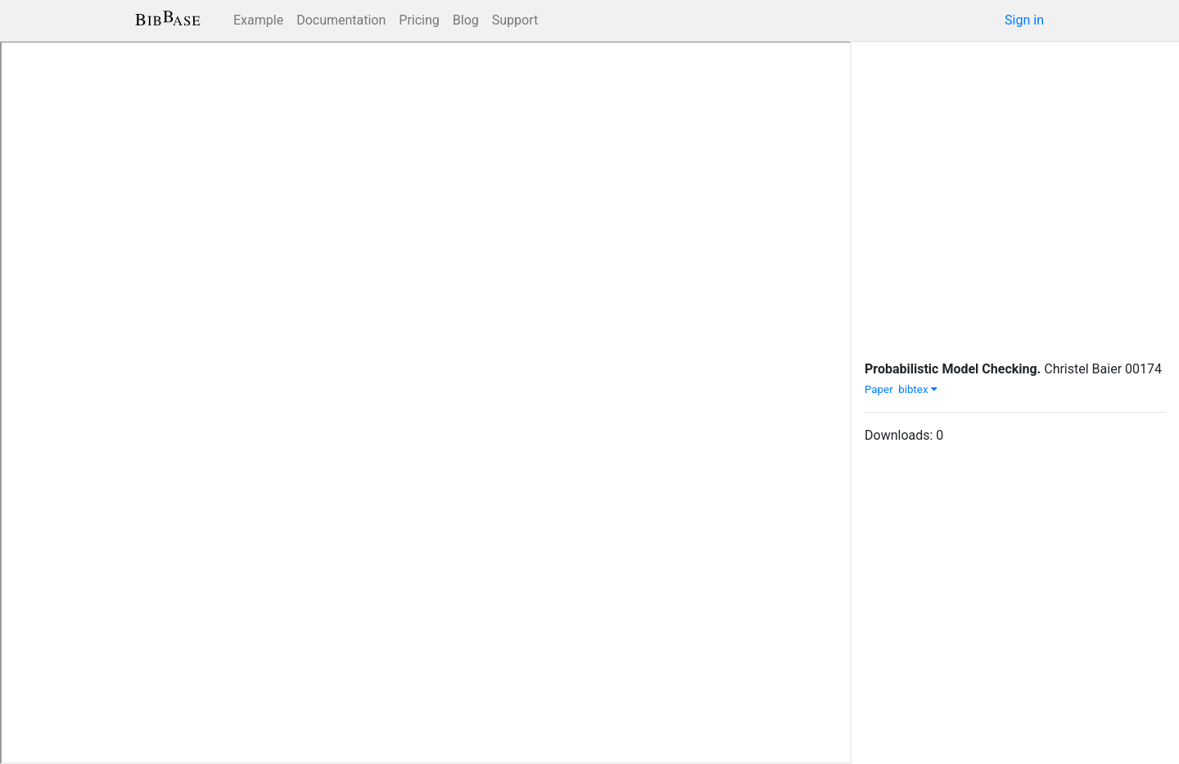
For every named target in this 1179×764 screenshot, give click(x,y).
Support (515, 20)
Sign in (1024, 20)
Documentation (341, 20)
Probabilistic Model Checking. (953, 369)
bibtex (917, 389)
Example (258, 20)
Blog (466, 20)
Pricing (419, 20)
